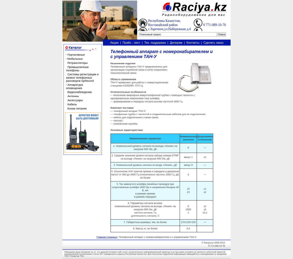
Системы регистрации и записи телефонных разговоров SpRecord (82, 77)
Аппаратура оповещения (74, 86)
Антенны (73, 96)
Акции (114, 42)
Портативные (76, 54)
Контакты (192, 42)
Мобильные (75, 58)
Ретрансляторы (77, 62)
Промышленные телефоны (77, 68)
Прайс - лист (131, 42)
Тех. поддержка (155, 42)
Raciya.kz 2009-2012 (214, 242)
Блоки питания (77, 108)
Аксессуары (75, 100)
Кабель (72, 104)
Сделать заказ (213, 42)
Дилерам (176, 42)
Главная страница (107, 237)
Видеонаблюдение (79, 92)
